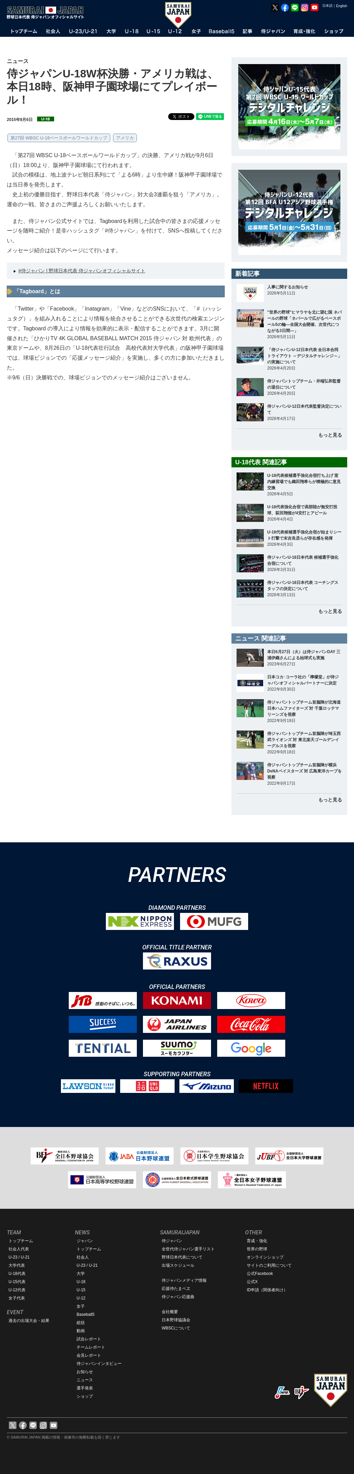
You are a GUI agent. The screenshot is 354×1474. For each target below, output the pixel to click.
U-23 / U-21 (19, 1257)
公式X (252, 1281)
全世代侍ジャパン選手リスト (188, 1249)
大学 (81, 1273)
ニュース (85, 1380)
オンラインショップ (265, 1257)
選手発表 (85, 1388)
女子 (81, 1306)
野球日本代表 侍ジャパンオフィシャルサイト (47, 12)
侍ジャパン (172, 1240)
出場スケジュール (178, 1265)
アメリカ (125, 137)
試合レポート (89, 1339)
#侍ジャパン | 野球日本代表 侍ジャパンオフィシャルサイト (81, 270)
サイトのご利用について (269, 1265)
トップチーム (21, 1240)
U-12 (81, 1298)
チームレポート (91, 1347)
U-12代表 (17, 1290)
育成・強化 (257, 1240)
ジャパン (85, 1240)
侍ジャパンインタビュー (99, 1363)
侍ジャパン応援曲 (178, 1296)
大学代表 (17, 1265)
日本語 (327, 5)
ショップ (85, 1396)
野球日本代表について (182, 1257)
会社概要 (170, 1311)
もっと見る (330, 435)
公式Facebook (260, 1273)
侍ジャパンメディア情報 (184, 1280)
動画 (81, 1330)
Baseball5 (86, 1314)
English (341, 6)
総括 (81, 1322)
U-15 (81, 1290)
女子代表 (17, 1298)
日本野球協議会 (176, 1320)
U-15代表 (17, 1281)
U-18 (81, 1281)
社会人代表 (19, 1249)
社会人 (83, 1257)
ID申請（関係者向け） (267, 1290)
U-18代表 (17, 1273)
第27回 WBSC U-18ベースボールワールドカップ (59, 137)
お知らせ (85, 1371)
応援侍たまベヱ (176, 1288)
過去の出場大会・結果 (29, 1320)
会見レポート (89, 1355)
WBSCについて (176, 1328)
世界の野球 (257, 1249)
